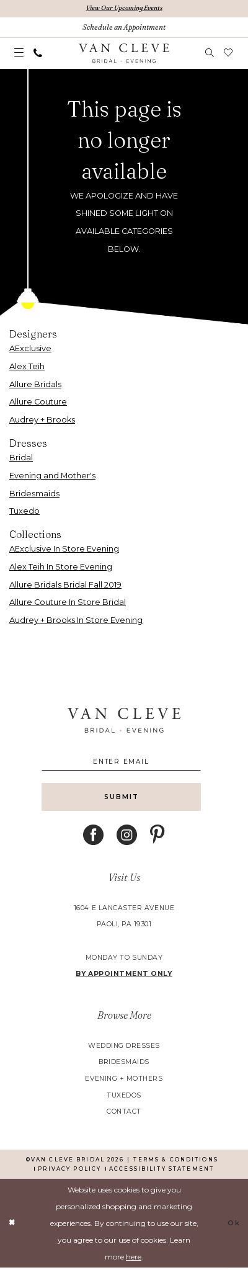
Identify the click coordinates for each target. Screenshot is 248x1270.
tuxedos (124, 1098)
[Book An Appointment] (124, 27)
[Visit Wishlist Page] (228, 53)
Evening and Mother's (52, 475)
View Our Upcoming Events (124, 8)
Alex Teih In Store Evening (60, 566)
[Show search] (210, 53)
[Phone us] (38, 53)
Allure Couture (38, 402)
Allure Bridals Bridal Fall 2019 (65, 584)
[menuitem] (19, 53)
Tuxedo (24, 511)
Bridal (21, 457)
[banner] (124, 53)
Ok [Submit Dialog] (233, 1225)
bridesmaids (124, 1064)
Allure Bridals (35, 384)
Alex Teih (27, 366)
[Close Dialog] (11, 1225)
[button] (19, 53)
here (133, 1259)
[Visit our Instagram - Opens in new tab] (127, 837)
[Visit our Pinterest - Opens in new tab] (157, 837)
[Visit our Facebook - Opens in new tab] (93, 837)
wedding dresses (124, 1048)
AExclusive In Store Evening (64, 549)
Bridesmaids (34, 493)
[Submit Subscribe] (124, 798)
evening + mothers (123, 1081)
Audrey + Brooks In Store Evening (76, 620)
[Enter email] (124, 762)
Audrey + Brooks (42, 420)
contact (124, 1114)
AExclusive (30, 349)
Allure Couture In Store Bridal (67, 602)
